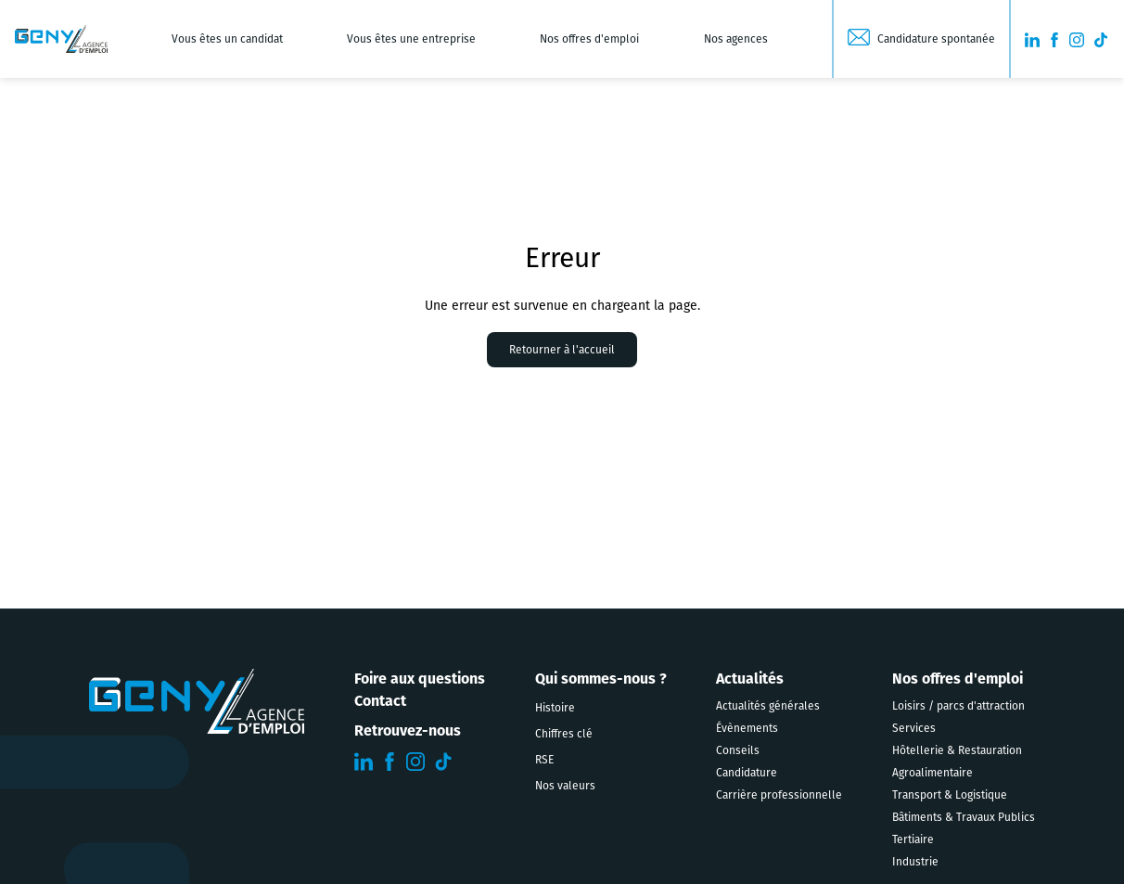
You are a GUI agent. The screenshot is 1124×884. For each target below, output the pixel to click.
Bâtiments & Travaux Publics (963, 817)
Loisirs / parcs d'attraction (958, 705)
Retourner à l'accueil (562, 349)
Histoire (555, 707)
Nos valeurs (565, 785)
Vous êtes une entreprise (411, 38)
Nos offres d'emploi (589, 38)
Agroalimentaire (932, 772)
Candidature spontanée (936, 38)
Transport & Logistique (949, 794)
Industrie (915, 861)
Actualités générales (768, 705)
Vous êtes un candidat (227, 38)
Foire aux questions (419, 680)
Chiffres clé (564, 733)
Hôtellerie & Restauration (957, 750)
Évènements (747, 728)
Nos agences (736, 38)
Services (914, 728)
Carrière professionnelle (779, 794)
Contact (380, 702)
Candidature (746, 772)
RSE (544, 759)
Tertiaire (913, 839)
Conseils (738, 750)
